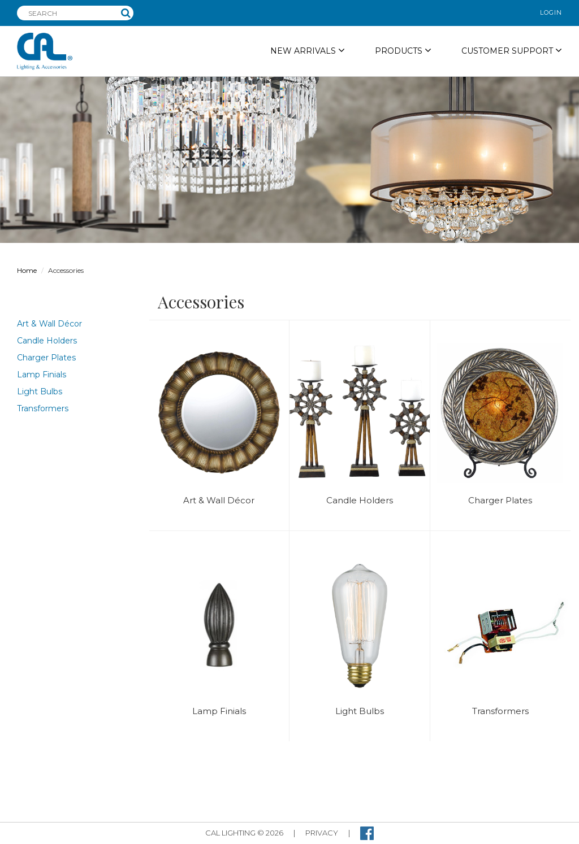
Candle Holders (47, 341)
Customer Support (511, 50)
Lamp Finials (41, 374)
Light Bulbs (39, 391)
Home (27, 270)
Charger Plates (46, 358)
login (551, 12)
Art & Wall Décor (49, 324)
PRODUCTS (403, 50)
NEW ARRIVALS (307, 50)
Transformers (42, 408)
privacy (321, 832)
